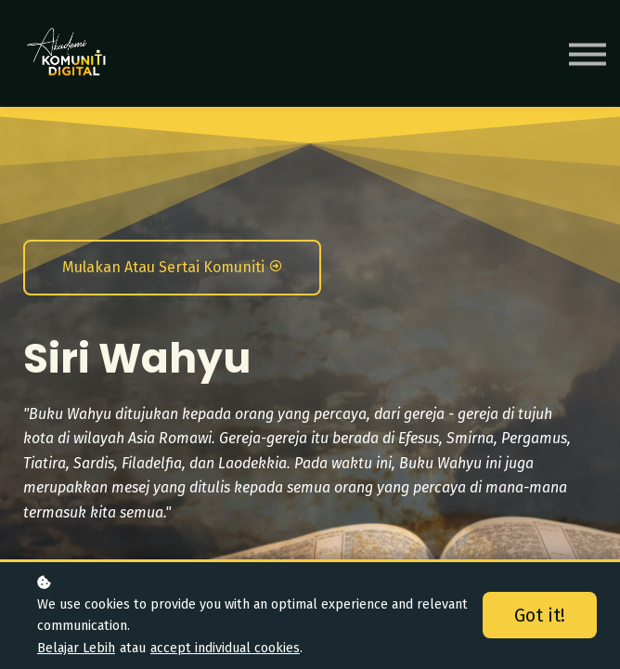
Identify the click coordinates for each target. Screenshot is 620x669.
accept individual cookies (225, 648)
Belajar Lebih (76, 648)
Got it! (539, 615)
